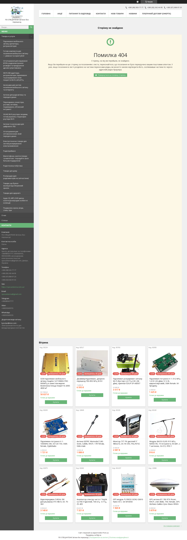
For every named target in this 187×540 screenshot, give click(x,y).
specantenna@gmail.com (11, 294)
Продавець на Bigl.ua (93, 535)
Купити (56, 402)
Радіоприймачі (9, 151)
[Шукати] (31, 27)
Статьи (5, 220)
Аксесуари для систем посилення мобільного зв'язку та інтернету (15, 87)
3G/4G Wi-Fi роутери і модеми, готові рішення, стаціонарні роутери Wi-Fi (15, 116)
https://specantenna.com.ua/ (13, 287)
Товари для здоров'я (11, 193)
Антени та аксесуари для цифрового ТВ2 (13, 125)
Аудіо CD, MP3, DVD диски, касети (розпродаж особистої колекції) (15, 200)
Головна (46, 14)
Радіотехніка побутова (12, 166)
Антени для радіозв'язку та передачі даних (14, 96)
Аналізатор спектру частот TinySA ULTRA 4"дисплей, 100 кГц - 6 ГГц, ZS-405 (92, 501)
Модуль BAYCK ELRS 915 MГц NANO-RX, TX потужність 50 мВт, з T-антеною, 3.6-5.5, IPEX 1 (164, 443)
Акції (59, 14)
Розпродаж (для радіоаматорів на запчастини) (16, 177)
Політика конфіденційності (119, 537)
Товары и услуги (8, 36)
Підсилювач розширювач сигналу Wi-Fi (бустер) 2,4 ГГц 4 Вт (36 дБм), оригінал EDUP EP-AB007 (127, 381)
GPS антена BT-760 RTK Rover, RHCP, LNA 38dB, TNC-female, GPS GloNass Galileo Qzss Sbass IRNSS (164, 501)
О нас (4, 215)
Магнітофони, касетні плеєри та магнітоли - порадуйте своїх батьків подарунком (16, 158)
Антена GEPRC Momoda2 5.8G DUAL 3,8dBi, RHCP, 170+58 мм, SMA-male (90, 443)
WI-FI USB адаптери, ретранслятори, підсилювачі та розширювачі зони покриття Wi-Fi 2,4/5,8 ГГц (15, 76)
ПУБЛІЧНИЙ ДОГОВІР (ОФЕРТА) (156, 14)
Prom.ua (106, 533)
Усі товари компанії (171, 526)
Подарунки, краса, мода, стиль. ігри (13, 209)
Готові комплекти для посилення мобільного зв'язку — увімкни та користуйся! (15, 53)
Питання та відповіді (80, 14)
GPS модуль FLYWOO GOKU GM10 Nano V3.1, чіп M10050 (128, 500)
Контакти (101, 14)
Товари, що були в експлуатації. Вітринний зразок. (13, 185)
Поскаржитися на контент (99, 537)
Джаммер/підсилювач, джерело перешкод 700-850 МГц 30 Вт (91, 380)
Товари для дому (10, 171)
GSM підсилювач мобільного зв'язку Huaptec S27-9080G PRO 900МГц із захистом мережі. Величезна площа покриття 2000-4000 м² (55, 383)
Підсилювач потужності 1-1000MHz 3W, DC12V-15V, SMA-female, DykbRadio (54, 443)
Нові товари (117, 14)
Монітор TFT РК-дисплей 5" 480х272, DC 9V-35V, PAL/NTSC (126, 442)
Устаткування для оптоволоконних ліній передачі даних (12, 133)
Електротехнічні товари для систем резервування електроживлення (14, 143)
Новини (133, 14)
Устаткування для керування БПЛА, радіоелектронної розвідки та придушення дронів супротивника (15, 64)
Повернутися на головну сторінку (112, 75)
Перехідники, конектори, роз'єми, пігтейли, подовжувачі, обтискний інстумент (13, 105)
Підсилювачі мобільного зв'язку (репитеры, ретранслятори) (13, 43)
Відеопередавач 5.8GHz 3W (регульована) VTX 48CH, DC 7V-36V (54, 501)
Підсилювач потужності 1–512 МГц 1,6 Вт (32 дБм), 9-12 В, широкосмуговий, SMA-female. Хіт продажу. (164, 382)
